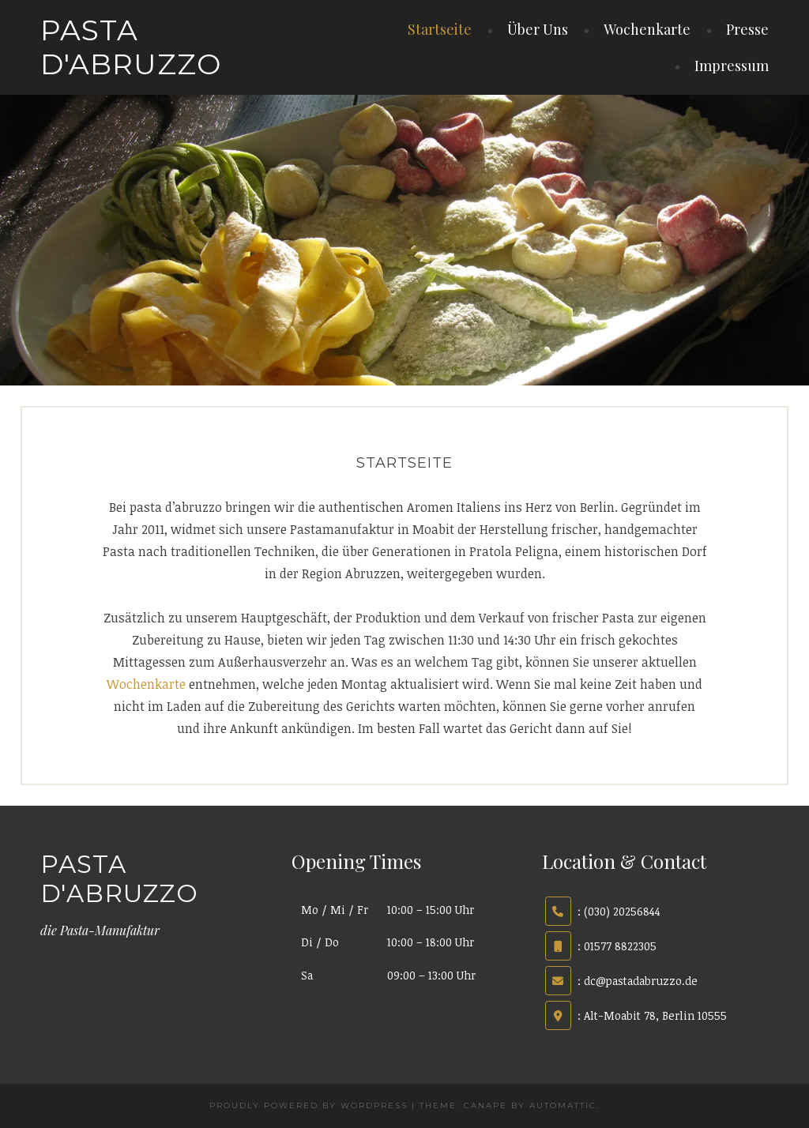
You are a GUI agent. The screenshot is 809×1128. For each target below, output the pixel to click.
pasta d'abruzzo (130, 47)
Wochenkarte (647, 29)
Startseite (440, 29)
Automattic (562, 1105)
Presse (747, 29)
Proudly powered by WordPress (308, 1105)
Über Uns (537, 29)
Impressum (731, 65)
